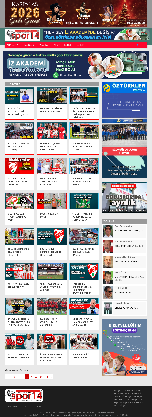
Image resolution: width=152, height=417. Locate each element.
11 (41, 376)
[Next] (51, 376)
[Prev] (7, 376)
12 (46, 376)
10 (36, 376)
